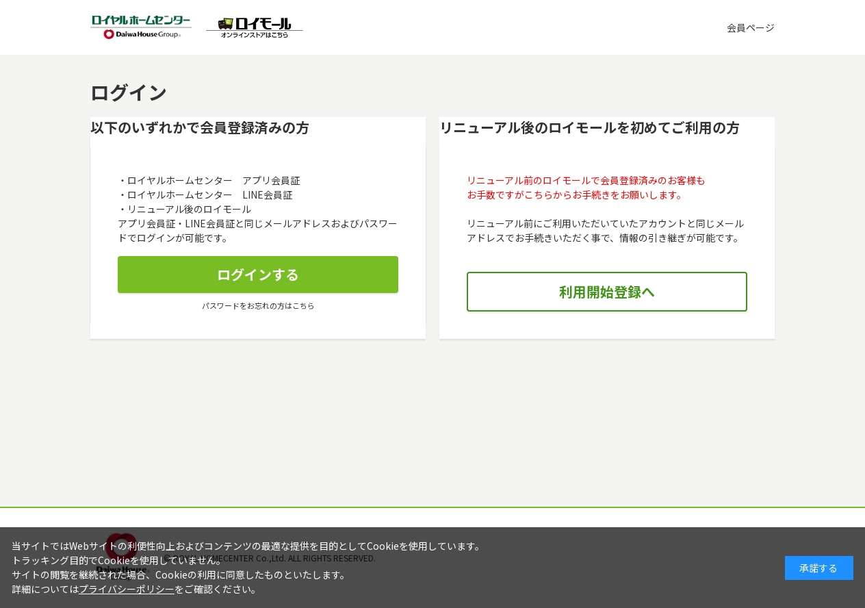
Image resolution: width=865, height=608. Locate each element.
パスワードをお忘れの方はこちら (258, 305)
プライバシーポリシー (127, 589)
